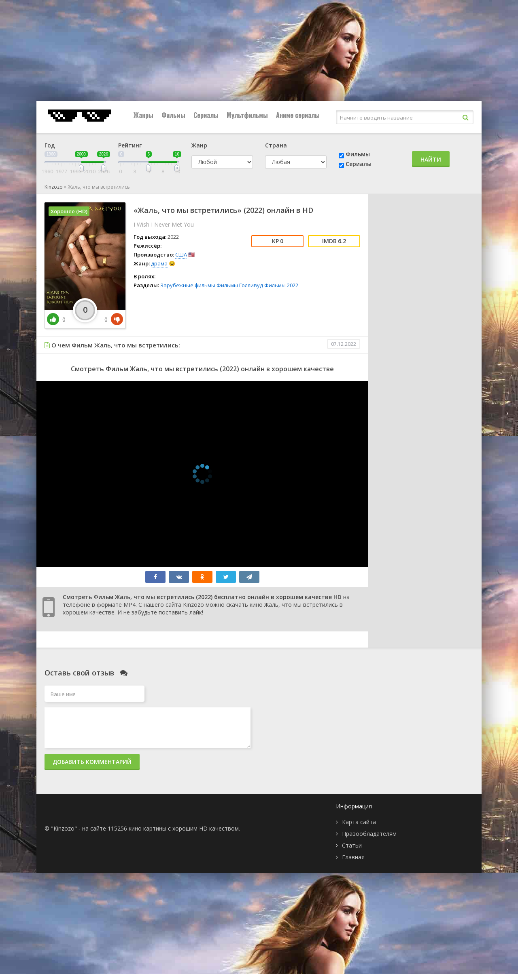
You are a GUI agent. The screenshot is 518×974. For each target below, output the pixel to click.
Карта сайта (359, 822)
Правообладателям (369, 833)
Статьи (352, 845)
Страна (276, 145)
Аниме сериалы (298, 115)
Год (50, 145)
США (181, 254)
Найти (430, 159)
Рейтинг (130, 145)
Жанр (199, 145)
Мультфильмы (247, 115)
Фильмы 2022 (281, 285)
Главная (353, 857)
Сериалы (206, 115)
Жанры (143, 115)
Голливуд (251, 285)
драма (159, 263)
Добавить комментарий (92, 762)
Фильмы (173, 115)
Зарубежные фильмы (187, 285)
